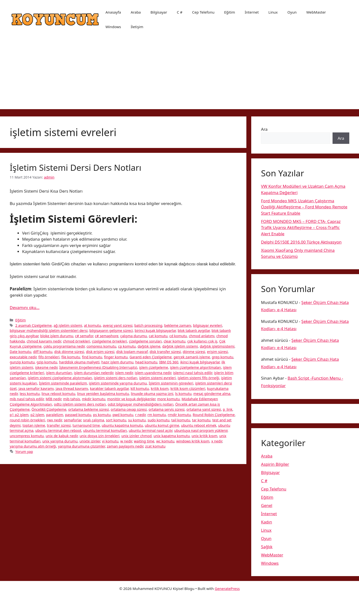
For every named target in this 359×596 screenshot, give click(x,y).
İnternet (252, 12)
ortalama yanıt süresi (203, 409)
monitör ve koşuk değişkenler (131, 399)
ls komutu (183, 393)
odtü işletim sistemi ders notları (80, 404)
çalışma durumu (133, 336)
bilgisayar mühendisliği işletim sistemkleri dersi (49, 330)
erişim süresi (217, 351)
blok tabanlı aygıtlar (194, 330)
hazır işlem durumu (117, 362)
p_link (227, 409)
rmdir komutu (179, 414)
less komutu (30, 393)
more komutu (168, 399)
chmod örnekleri (76, 341)
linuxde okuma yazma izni (152, 393)
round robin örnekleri (27, 420)
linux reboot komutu (58, 393)
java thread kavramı (72, 388)
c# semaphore (106, 336)
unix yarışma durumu (60, 441)
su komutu (137, 420)
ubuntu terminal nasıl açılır (150, 430)
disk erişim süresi (100, 351)
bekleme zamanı (177, 325)
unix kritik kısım (204, 435)
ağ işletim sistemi (68, 325)
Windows (113, 26)
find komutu (92, 357)
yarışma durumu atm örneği (33, 446)
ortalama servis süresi (166, 409)
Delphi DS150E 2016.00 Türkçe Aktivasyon (301, 242)
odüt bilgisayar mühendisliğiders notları (141, 404)
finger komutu (116, 357)
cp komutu (127, 346)
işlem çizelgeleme (153, 367)
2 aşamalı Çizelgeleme (33, 325)
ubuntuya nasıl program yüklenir (201, 430)
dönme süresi (194, 351)
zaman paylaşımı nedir (125, 446)
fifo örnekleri (48, 357)
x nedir (216, 441)
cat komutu (158, 336)
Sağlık (266, 546)
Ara (264, 129)
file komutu (70, 357)
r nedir (140, 414)
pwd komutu (123, 414)
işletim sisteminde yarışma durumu (118, 383)
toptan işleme (34, 425)
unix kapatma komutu (171, 435)
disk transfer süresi (165, 351)
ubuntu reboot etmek (198, 425)
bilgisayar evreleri (207, 325)
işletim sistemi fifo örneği (198, 378)
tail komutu (180, 420)
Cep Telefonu (203, 12)
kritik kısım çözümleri (187, 388)
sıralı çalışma (93, 420)
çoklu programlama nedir (64, 346)
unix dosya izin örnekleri (100, 435)
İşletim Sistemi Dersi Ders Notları (75, 167)
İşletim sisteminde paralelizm (63, 383)
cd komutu (178, 336)
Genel (266, 505)
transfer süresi (59, 425)
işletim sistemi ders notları (115, 378)
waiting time (144, 441)
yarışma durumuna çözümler (81, 446)
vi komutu (110, 441)
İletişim (137, 26)
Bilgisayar (158, 12)
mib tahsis (71, 399)
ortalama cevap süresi (129, 409)
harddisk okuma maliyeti (79, 362)
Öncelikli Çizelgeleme (49, 409)
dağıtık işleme (149, 346)
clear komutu (174, 341)
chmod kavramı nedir (44, 341)
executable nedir (23, 357)
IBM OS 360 (168, 362)
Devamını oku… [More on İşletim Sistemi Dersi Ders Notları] (25, 307)
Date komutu (20, 351)
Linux (273, 12)
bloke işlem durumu (56, 336)
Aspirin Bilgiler (275, 464)
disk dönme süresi (69, 351)
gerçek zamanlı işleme (192, 357)
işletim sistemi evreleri (157, 378)
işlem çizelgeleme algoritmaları (195, 367)
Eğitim (229, 12)
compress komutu (101, 346)
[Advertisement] (179, 75)
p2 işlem (37, 414)
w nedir (126, 441)
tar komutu (201, 420)
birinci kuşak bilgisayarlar (155, 330)
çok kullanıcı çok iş (202, 341)
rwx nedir (54, 420)
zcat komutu (155, 446)
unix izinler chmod (136, 435)
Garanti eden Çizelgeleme (151, 357)
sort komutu (116, 420)
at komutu (92, 325)
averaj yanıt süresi (118, 325)
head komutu (146, 362)
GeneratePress (227, 588)
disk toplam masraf (132, 351)
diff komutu (42, 351)
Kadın (266, 522)
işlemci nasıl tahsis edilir (192, 372)
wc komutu (165, 441)
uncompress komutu (27, 435)
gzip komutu (47, 362)
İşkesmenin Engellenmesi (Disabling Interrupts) (98, 367)
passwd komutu (78, 414)
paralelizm (54, 414)
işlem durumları (59, 372)
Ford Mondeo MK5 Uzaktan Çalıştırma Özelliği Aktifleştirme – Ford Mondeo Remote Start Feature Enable (304, 207)
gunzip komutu (22, 362)
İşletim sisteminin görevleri (171, 383)
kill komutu (140, 388)
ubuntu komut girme (162, 425)
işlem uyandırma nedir (153, 372)
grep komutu (222, 357)
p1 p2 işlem (19, 414)
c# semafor (84, 336)
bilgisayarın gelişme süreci (111, 330)
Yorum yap (24, 451)
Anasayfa (113, 12)
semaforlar (72, 420)
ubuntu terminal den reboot (58, 430)
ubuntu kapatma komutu (122, 425)
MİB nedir (53, 399)
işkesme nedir (46, 367)
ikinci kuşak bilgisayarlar (199, 362)
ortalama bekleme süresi (88, 409)
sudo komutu (158, 420)
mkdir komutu (93, 399)
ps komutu (102, 414)
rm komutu (156, 414)
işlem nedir (124, 372)
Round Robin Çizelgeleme (214, 414)
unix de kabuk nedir (62, 435)
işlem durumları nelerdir (93, 372)
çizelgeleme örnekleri (109, 341)
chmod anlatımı (202, 336)
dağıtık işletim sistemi (180, 346)
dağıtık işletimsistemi (217, 346)
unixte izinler (89, 441)
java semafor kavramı (36, 388)
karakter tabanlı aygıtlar (109, 388)
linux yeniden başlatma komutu (103, 393)
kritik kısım (159, 388)
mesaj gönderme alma (211, 393)
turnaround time (86, 425)
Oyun (292, 12)
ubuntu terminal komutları (105, 430)
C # (179, 12)
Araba (136, 12)
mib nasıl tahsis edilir (27, 399)
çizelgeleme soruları (145, 341)
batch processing (148, 325)
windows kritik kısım (192, 441)
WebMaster (316, 12)
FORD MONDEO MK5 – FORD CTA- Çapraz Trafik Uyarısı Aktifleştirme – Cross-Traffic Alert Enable (301, 228)
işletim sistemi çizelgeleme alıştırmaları (60, 378)
